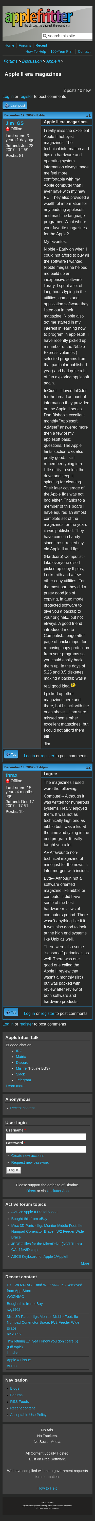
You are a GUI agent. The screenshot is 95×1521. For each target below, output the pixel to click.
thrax (11, 775)
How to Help (47, 1488)
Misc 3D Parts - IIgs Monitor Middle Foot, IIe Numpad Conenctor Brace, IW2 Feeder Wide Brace (47, 1231)
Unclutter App (58, 1191)
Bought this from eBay (29, 1219)
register (26, 96)
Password (16, 1143)
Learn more (15, 1086)
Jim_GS (15, 123)
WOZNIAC (15, 1297)
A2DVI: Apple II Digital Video (34, 1212)
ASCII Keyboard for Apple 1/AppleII (39, 1256)
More (85, 1263)
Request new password (30, 1162)
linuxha (12, 1353)
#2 (88, 767)
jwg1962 (14, 1309)
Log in (8, 96)
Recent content (22, 1108)
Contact (84, 51)
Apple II (53, 61)
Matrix (21, 1057)
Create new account (27, 1156)
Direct (31, 1191)
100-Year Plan (61, 51)
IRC (19, 1051)
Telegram (23, 1080)
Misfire (21, 1068)
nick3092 (14, 1334)
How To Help (35, 51)
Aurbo (11, 1366)
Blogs (14, 1388)
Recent (41, 45)
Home (9, 45)
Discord (22, 1062)
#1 (88, 115)
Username (16, 1130)
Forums (25, 45)
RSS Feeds (19, 1402)
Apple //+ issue (19, 1360)
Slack (20, 1074)
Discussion (32, 61)
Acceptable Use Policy (28, 1415)
